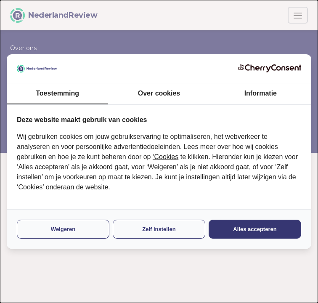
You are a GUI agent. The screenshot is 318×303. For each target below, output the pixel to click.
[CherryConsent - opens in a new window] (269, 68)
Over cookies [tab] (159, 93)
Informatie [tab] (260, 93)
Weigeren (63, 229)
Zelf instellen (158, 229)
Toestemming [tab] (57, 93)
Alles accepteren (254, 229)
